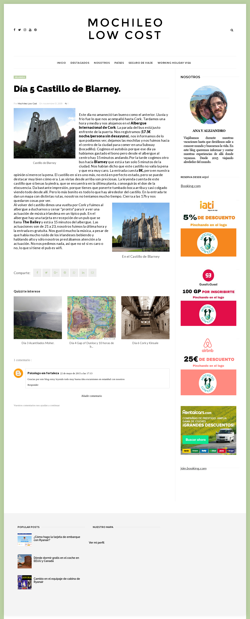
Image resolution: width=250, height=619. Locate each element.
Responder (33, 384)
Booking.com (191, 186)
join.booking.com (193, 468)
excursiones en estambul (98, 379)
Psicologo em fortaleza (43, 373)
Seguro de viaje (141, 62)
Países (119, 62)
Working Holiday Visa (174, 62)
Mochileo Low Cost (27, 103)
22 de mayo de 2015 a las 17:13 (76, 373)
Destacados (80, 62)
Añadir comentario (91, 395)
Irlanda (20, 77)
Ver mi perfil (96, 542)
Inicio (61, 62)
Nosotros (102, 62)
